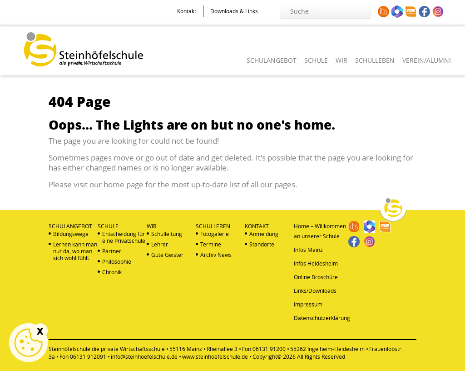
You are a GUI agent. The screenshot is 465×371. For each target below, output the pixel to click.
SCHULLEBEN (375, 60)
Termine (210, 244)
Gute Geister (167, 254)
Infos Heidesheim (316, 263)
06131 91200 (269, 348)
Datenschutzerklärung (322, 317)
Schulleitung (166, 234)
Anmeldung (263, 234)
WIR (341, 60)
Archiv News (216, 254)
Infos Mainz (308, 249)
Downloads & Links (234, 11)
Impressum (308, 304)
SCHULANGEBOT (272, 60)
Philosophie (116, 261)
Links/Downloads (315, 290)
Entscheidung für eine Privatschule (123, 237)
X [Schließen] (40, 330)
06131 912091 (88, 356)
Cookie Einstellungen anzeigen (28, 342)
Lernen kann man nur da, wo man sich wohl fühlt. (75, 251)
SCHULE (316, 60)
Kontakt (186, 11)
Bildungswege (71, 234)
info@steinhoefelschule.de (144, 356)
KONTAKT (257, 226)
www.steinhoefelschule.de (215, 356)
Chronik (112, 272)
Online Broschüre (316, 277)
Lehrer (159, 244)
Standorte (261, 244)
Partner (111, 251)
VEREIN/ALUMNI (426, 60)
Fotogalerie (214, 234)
